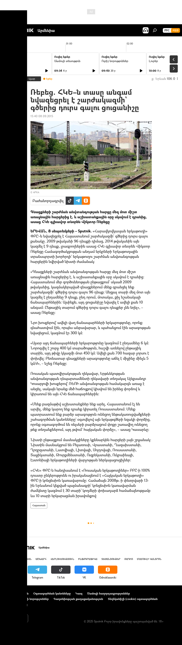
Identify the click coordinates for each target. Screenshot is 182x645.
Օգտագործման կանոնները (52, 593)
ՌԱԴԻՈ (128, 559)
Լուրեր (11, 61)
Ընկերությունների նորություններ (26, 599)
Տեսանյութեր (110, 559)
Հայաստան (38, 505)
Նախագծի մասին (16, 593)
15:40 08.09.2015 (42, 116)
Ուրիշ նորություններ (115, 61)
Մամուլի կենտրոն (149, 559)
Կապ (79, 593)
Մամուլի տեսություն (67, 61)
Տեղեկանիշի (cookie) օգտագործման (133, 599)
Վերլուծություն (62, 559)
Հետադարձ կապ (15, 604)
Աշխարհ (41, 559)
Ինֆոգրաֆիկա (87, 559)
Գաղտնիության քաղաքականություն (78, 599)
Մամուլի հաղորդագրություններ (108, 593)
